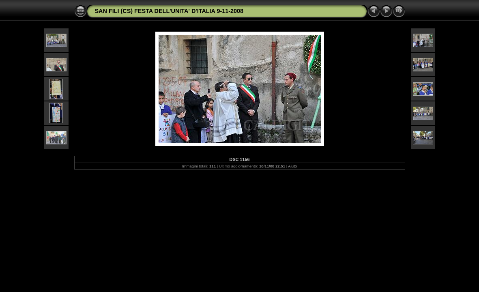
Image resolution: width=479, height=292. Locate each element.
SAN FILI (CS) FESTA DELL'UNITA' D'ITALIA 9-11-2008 (169, 11)
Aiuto (292, 166)
